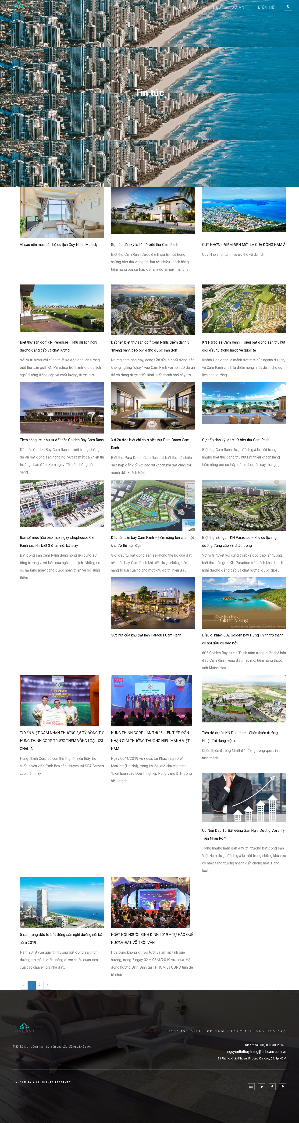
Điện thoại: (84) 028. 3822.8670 (265, 1045)
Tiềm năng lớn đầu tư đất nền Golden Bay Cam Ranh (62, 440)
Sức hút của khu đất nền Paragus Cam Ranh (146, 635)
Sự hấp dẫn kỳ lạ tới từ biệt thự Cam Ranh (144, 244)
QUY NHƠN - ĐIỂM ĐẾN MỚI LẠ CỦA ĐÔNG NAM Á (243, 244)
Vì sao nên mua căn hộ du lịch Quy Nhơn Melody (59, 244)
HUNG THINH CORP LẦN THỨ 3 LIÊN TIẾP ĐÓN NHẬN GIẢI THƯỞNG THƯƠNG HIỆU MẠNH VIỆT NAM (150, 741)
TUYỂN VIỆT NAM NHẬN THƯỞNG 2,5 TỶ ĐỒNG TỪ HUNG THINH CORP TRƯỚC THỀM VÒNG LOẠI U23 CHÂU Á (61, 741)
